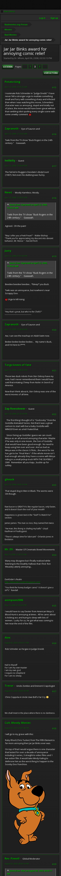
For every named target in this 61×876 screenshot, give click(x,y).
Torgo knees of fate (18, 365)
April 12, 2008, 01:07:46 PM (16, 256)
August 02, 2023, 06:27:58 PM (17, 728)
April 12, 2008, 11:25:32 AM (16, 133)
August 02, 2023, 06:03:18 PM (17, 691)
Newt (8, 192)
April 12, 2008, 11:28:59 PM (16, 329)
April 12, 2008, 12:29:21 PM (16, 197)
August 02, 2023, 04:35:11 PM (17, 642)
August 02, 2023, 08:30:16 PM (17, 863)
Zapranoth (12, 128)
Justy (8, 250)
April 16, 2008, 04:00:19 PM (16, 484)
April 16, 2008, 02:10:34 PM (16, 413)
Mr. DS (9, 549)
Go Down (8, 67)
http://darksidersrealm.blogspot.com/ (22, 582)
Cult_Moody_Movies (18, 723)
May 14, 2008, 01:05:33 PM (16, 605)
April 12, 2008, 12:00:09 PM (16, 165)
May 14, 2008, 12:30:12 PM (16, 554)
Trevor (9, 685)
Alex (7, 637)
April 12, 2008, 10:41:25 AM (16, 87)
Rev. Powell (12, 858)
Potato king (12, 82)
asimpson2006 (14, 600)
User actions (51, 73)
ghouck (9, 479)
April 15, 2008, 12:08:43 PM (16, 370)
